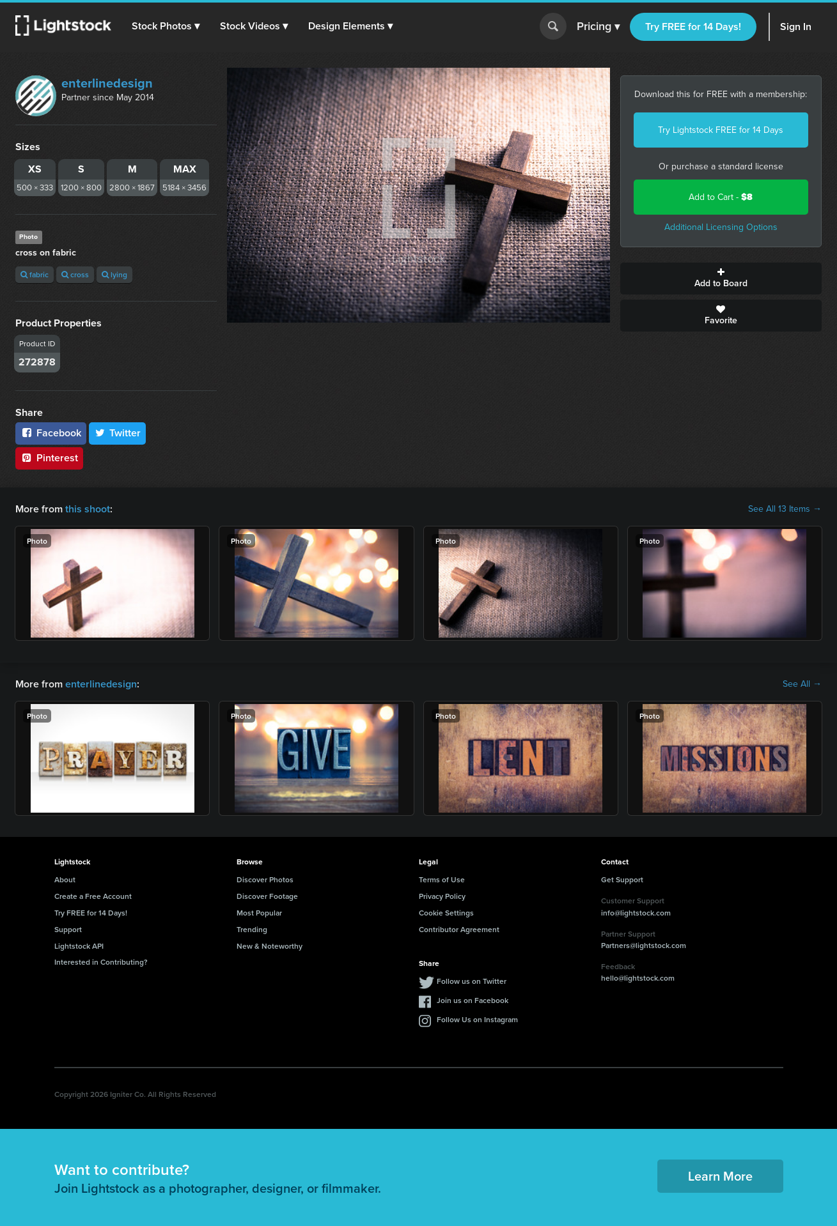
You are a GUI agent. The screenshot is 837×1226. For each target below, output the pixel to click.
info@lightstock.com (636, 912)
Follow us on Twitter (471, 981)
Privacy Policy (442, 896)
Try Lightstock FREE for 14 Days (720, 130)
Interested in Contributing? (101, 961)
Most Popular (259, 912)
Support (68, 929)
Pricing (598, 27)
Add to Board (721, 278)
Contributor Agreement (459, 929)
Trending (252, 929)
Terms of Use (442, 879)
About (64, 879)
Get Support (622, 879)
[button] (165, 26)
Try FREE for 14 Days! (693, 26)
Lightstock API (79, 945)
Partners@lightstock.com (643, 945)
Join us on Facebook (472, 1000)
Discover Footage (267, 896)
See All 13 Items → (785, 509)
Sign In (795, 26)
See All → (802, 684)
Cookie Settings (446, 912)
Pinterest (49, 457)
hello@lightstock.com (638, 977)
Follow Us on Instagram (477, 1019)
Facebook (50, 432)
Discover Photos (265, 879)
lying (114, 274)
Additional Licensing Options (721, 227)
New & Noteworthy (269, 945)
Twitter (117, 432)
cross (75, 274)
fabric (34, 274)
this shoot (87, 509)
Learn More (720, 1176)
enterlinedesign (107, 83)
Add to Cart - (721, 197)
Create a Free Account (93, 896)
